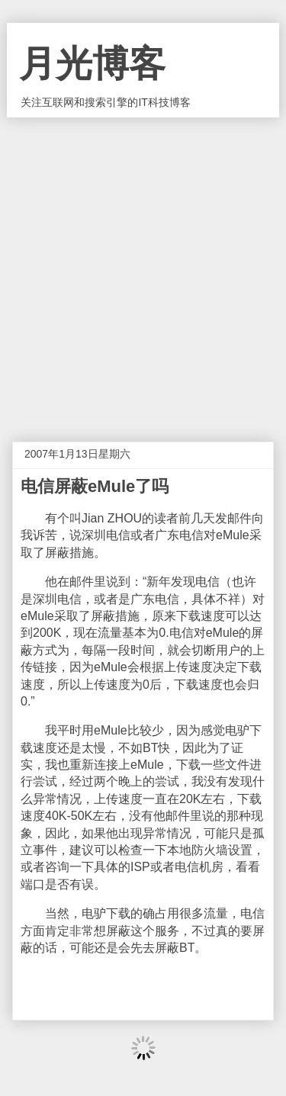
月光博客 (92, 63)
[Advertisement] (143, 268)
